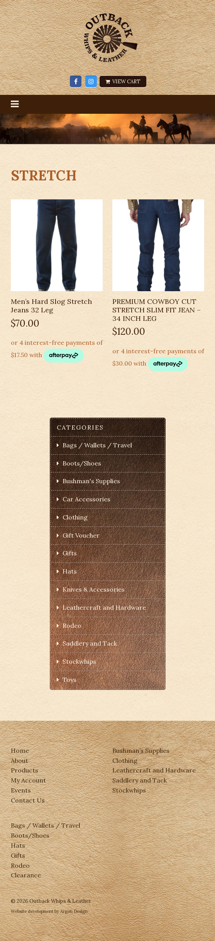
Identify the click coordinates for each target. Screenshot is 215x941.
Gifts (70, 553)
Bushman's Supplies (91, 481)
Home (20, 750)
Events (21, 790)
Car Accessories (86, 499)
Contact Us (28, 800)
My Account (28, 780)
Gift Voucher (81, 535)
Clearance (26, 875)
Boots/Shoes (82, 463)
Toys (69, 679)
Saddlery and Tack (90, 643)
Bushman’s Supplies (140, 750)
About (19, 760)
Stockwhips (79, 661)
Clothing (75, 517)
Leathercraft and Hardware (104, 607)
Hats (70, 571)
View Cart (123, 81)
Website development (32, 911)
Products (24, 770)
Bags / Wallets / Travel (97, 445)
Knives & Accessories (94, 589)
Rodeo (72, 625)
